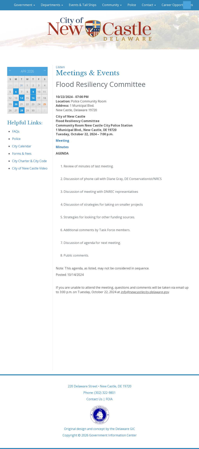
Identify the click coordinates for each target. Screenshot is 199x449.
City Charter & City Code (29, 161)
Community (112, 5)
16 (33, 98)
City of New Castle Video (29, 168)
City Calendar (21, 146)
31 (21, 85)
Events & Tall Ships (82, 5)
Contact (149, 5)
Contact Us (94, 399)
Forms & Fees (21, 153)
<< (10, 70)
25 (44, 104)
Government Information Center (113, 435)
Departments (52, 5)
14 (21, 98)
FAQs (15, 131)
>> (45, 70)
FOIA (109, 399)
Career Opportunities (177, 5)
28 (21, 110)
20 (16, 104)
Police (131, 5)
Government (24, 5)
